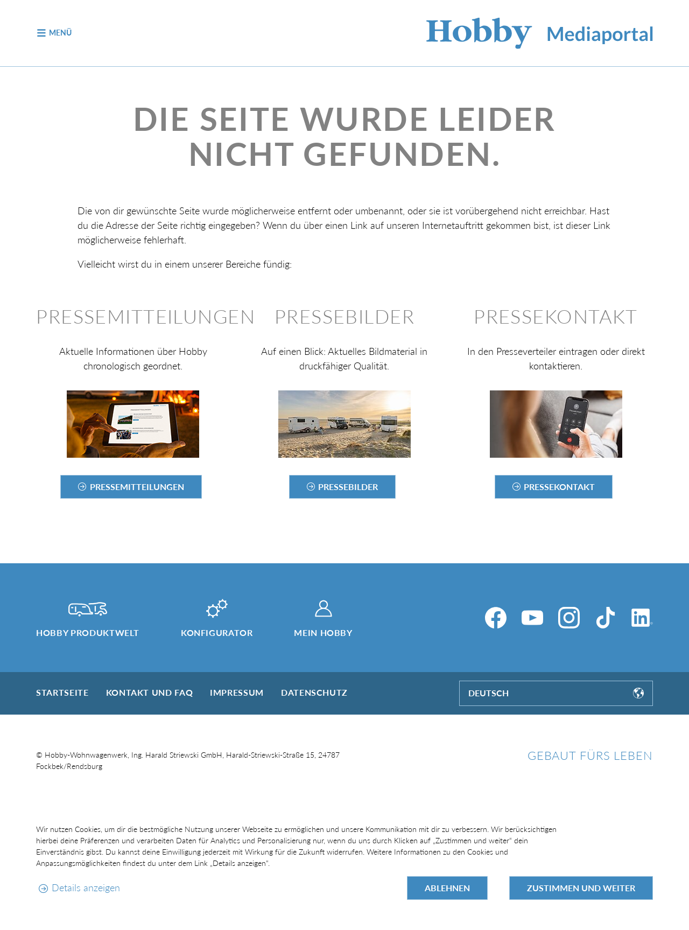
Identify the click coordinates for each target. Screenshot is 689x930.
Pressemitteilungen (137, 486)
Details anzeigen (86, 887)
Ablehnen (447, 888)
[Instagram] (569, 617)
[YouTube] (532, 617)
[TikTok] (605, 617)
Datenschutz (314, 692)
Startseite (62, 692)
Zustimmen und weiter (581, 888)
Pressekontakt (559, 486)
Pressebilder (348, 486)
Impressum (237, 692)
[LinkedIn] (642, 617)
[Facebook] (496, 617)
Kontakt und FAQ (149, 692)
